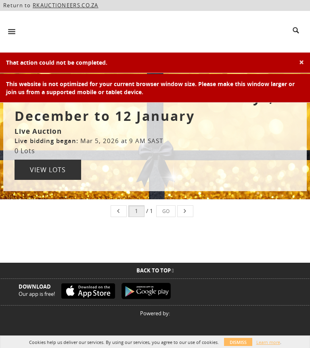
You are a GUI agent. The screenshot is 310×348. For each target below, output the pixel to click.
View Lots (48, 169)
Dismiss (238, 342)
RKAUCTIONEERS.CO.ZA (65, 5)
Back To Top (155, 270)
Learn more (268, 342)
